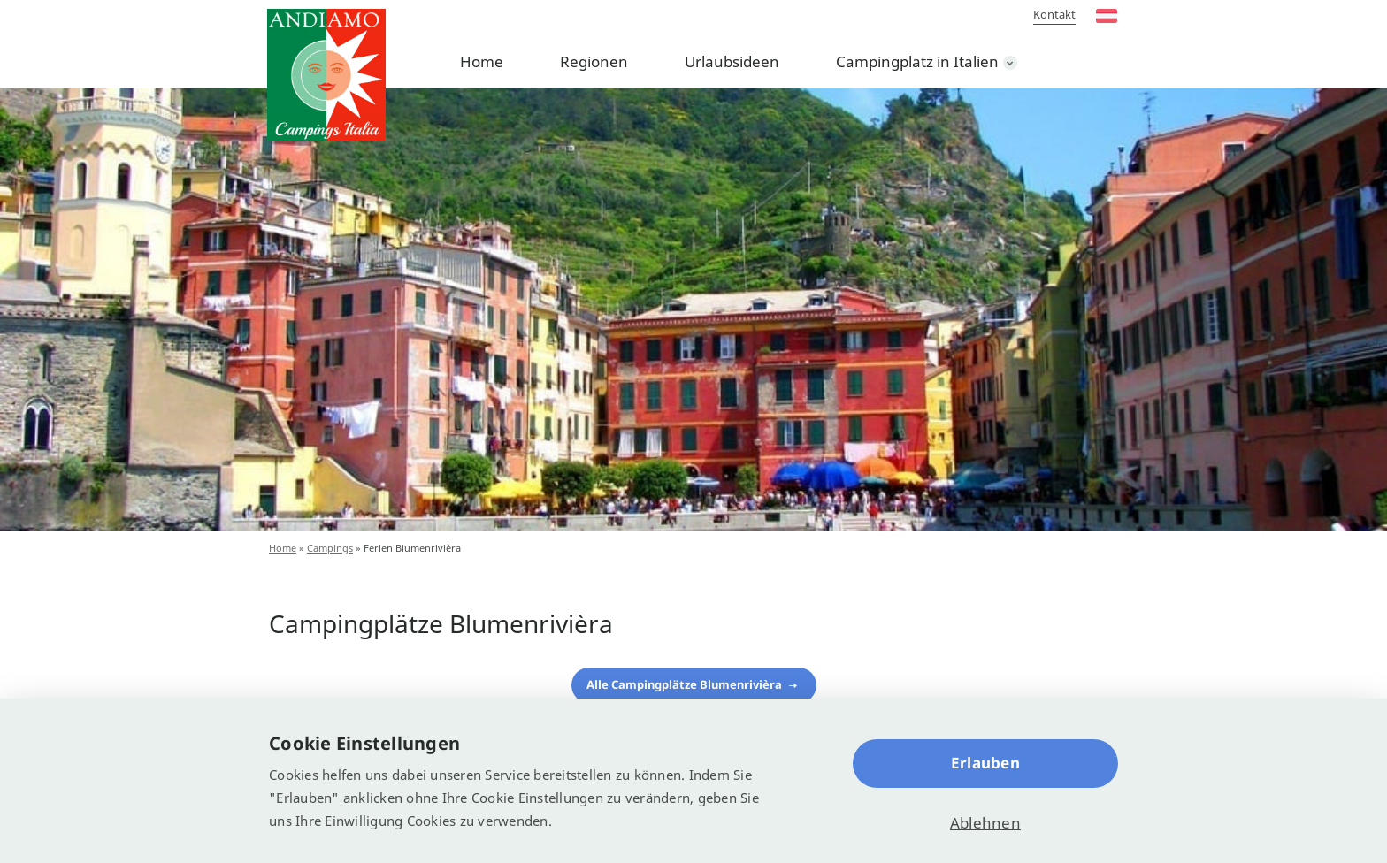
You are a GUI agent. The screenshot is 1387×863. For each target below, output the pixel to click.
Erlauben (985, 762)
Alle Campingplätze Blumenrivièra (685, 684)
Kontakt (1054, 14)
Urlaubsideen (732, 61)
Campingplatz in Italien (917, 61)
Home (481, 61)
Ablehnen (985, 823)
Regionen (594, 61)
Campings (330, 547)
